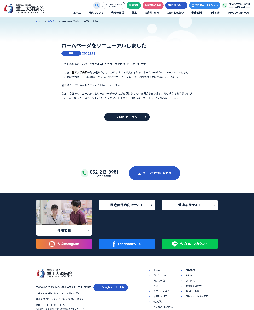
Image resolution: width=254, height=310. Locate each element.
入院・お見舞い (175, 13)
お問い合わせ (176, 5)
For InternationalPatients (113, 5)
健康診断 (196, 13)
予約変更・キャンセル (205, 5)
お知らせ (52, 21)
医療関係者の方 (153, 5)
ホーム (77, 13)
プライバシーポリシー (47, 290)
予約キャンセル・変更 (197, 271)
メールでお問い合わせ (154, 173)
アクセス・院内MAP (238, 13)
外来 (134, 13)
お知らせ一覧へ (127, 117)
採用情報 (133, 5)
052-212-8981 (51, 268)
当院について (96, 13)
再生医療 (214, 13)
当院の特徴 (117, 13)
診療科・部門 (151, 13)
